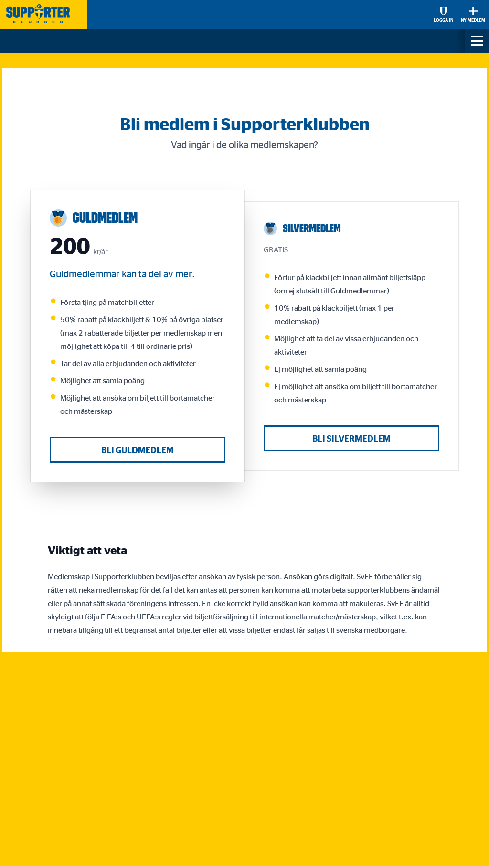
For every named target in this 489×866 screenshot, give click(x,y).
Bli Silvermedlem (351, 438)
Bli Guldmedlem (137, 450)
